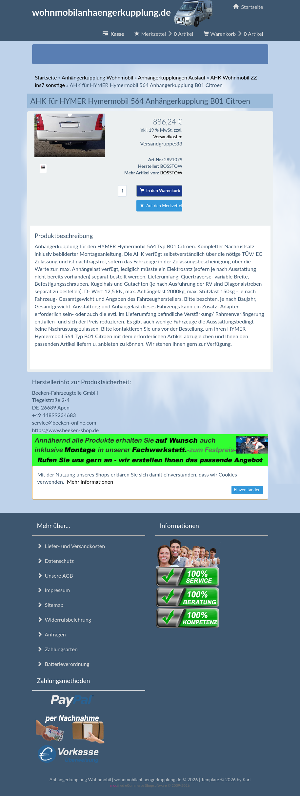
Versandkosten (167, 136)
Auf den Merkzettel (161, 205)
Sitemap (50, 605)
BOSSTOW (171, 172)
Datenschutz (55, 561)
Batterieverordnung (63, 664)
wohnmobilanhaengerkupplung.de (124, 12)
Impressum (53, 590)
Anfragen (51, 634)
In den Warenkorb (160, 190)
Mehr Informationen (90, 481)
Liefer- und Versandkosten (71, 546)
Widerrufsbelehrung (64, 619)
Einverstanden (247, 489)
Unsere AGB (55, 575)
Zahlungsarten (57, 649)
